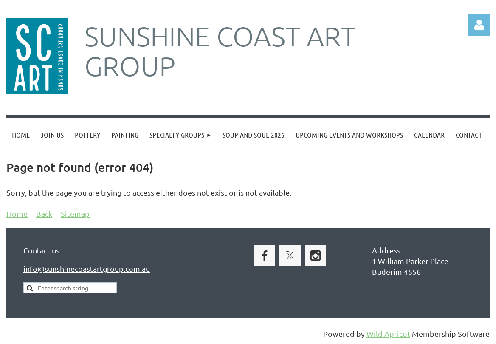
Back (44, 213)
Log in (479, 25)
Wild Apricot (388, 333)
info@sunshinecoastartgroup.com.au (86, 268)
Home (17, 213)
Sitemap (75, 213)
